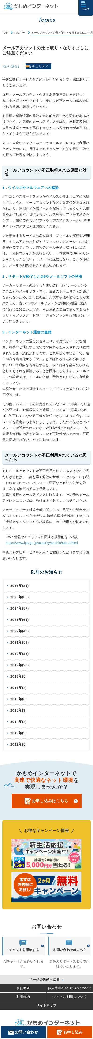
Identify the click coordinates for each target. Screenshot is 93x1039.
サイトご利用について (70, 996)
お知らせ (19, 32)
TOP (5, 32)
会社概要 (23, 988)
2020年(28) (19, 654)
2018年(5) (18, 676)
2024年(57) (19, 608)
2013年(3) (18, 733)
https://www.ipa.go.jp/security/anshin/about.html (42, 543)
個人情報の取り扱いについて (70, 988)
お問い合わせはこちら (70, 946)
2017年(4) (18, 688)
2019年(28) (19, 665)
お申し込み (70, 1032)
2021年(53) (19, 642)
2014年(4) (18, 722)
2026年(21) (19, 586)
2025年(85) (19, 597)
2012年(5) (18, 744)
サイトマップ (46, 1005)
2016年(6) (18, 699)
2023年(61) (19, 620)
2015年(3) (18, 710)
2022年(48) (19, 631)
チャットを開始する (24, 946)
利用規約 (23, 996)
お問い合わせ (23, 1032)
